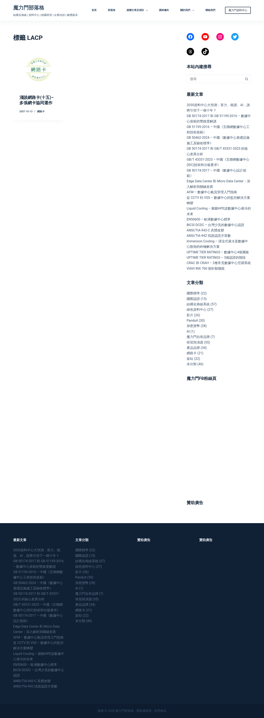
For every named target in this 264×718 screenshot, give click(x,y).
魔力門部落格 (28, 8)
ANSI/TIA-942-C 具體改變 (205, 230)
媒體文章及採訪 (138, 10)
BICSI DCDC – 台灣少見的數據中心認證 (215, 225)
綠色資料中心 (196, 310)
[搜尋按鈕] (247, 79)
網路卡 (41, 111)
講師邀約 (164, 10)
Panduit (192, 320)
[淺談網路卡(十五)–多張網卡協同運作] (38, 70)
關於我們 (188, 10)
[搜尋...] (215, 79)
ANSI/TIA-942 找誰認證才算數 (209, 236)
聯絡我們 (210, 10)
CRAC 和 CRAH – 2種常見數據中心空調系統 (219, 263)
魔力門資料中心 (238, 10)
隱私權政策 (144, 711)
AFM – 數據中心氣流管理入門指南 (212, 192)
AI (188, 331)
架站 (190, 359)
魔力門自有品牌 (198, 337)
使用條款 (160, 711)
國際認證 (193, 299)
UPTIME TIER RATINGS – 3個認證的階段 (216, 257)
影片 (190, 315)
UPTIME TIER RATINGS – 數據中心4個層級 (218, 252)
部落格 (111, 10)
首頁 (94, 10)
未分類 (192, 364)
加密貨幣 (193, 326)
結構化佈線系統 (198, 304)
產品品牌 (193, 348)
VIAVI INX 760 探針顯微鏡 (206, 268)
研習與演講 (195, 342)
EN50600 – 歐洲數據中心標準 (208, 219)
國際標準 (193, 293)
